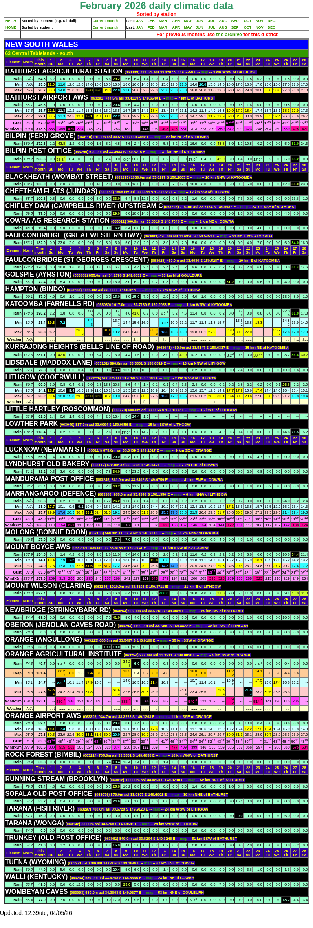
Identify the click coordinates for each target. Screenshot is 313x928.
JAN (139, 21)
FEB (151, 21)
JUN (199, 21)
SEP (235, 21)
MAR (163, 21)
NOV (260, 21)
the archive (229, 35)
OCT (247, 21)
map (205, 72)
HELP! (10, 21)
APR (176, 21)
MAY (188, 21)
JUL (211, 21)
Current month (105, 21)
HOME (10, 27)
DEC (272, 21)
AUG (223, 21)
